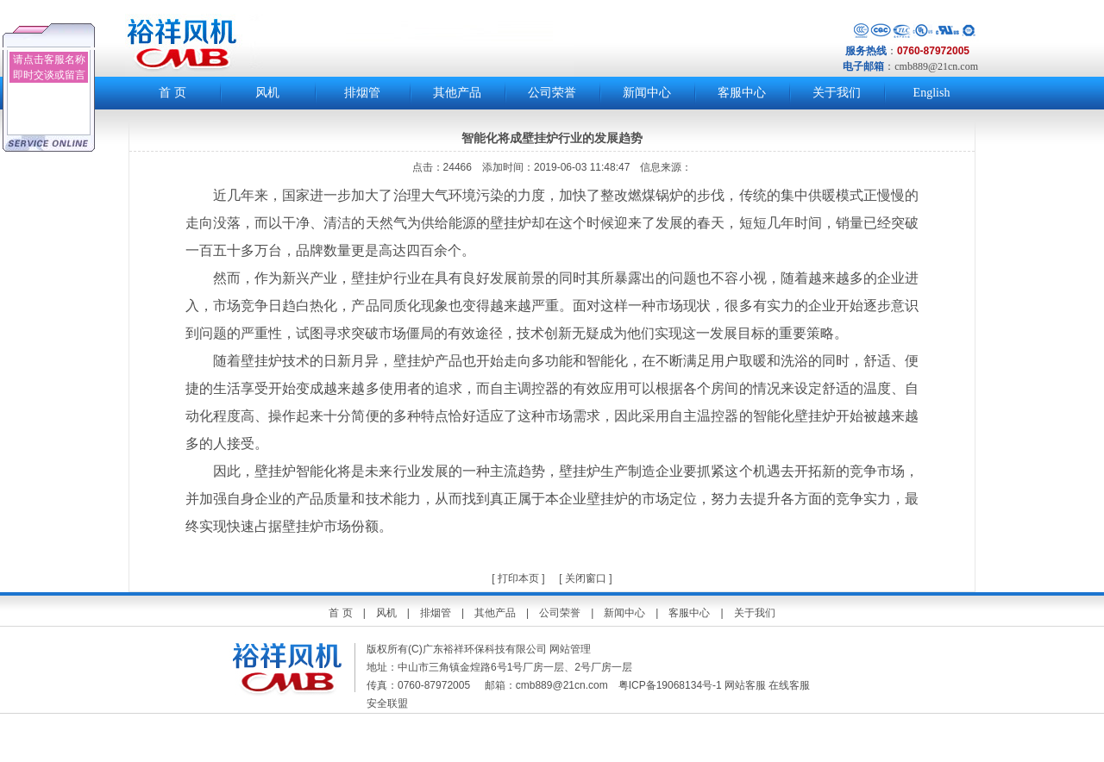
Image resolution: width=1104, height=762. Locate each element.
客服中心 (742, 92)
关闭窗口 (585, 578)
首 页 (172, 92)
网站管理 (570, 649)
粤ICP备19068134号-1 (670, 685)
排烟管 (362, 92)
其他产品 (457, 92)
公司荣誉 (552, 92)
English (931, 92)
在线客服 (789, 685)
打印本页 (517, 578)
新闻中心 (647, 92)
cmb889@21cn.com (936, 66)
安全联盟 (389, 703)
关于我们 (836, 92)
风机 (267, 92)
